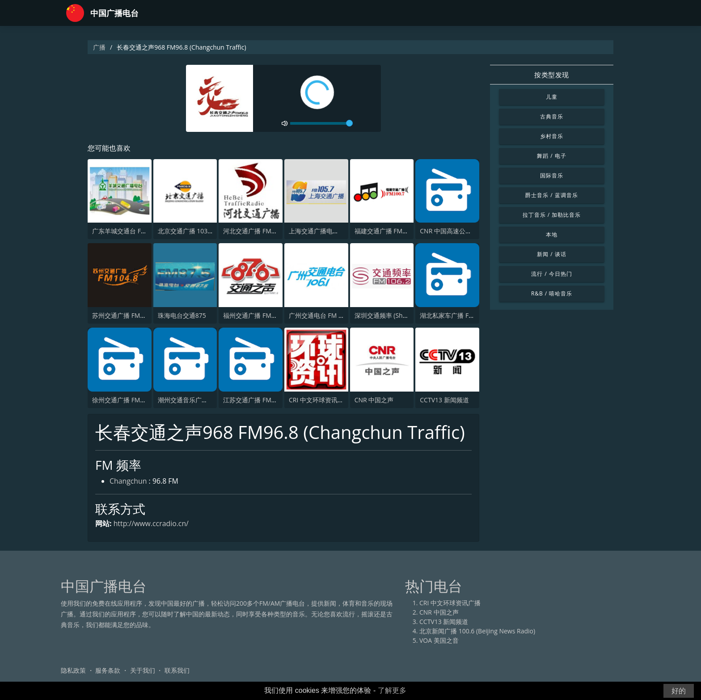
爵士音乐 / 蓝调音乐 (551, 195)
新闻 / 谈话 (551, 254)
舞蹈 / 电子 (551, 156)
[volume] (321, 123)
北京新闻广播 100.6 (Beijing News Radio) (477, 631)
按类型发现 (551, 74)
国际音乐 (551, 175)
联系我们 (177, 670)
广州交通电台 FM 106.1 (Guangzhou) (341, 315)
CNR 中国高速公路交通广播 (458, 231)
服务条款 (107, 670)
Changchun (128, 482)
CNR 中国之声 (374, 400)
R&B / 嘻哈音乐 (551, 293)
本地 (551, 234)
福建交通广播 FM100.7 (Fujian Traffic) (408, 231)
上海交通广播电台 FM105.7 (327, 231)
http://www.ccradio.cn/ (152, 523)
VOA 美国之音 (439, 641)
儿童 (551, 97)
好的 (678, 691)
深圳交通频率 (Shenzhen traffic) (400, 315)
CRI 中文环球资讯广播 (319, 400)
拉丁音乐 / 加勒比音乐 (552, 215)
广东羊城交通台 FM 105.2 (128, 231)
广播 (99, 47)
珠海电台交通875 (182, 315)
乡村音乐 (551, 136)
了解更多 (392, 690)
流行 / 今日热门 (551, 274)
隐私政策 (73, 670)
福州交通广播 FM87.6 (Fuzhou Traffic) (276, 315)
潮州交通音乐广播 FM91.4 (194, 400)
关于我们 (142, 670)
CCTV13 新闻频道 (444, 400)
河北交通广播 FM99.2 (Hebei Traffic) (274, 231)
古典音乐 (551, 116)
